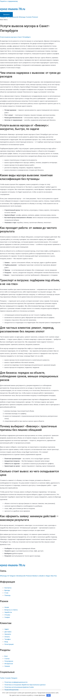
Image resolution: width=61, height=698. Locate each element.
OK (49, 695)
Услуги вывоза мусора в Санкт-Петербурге (15, 37)
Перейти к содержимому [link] (9, 1)
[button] (30, 19)
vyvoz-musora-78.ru (12, 9)
